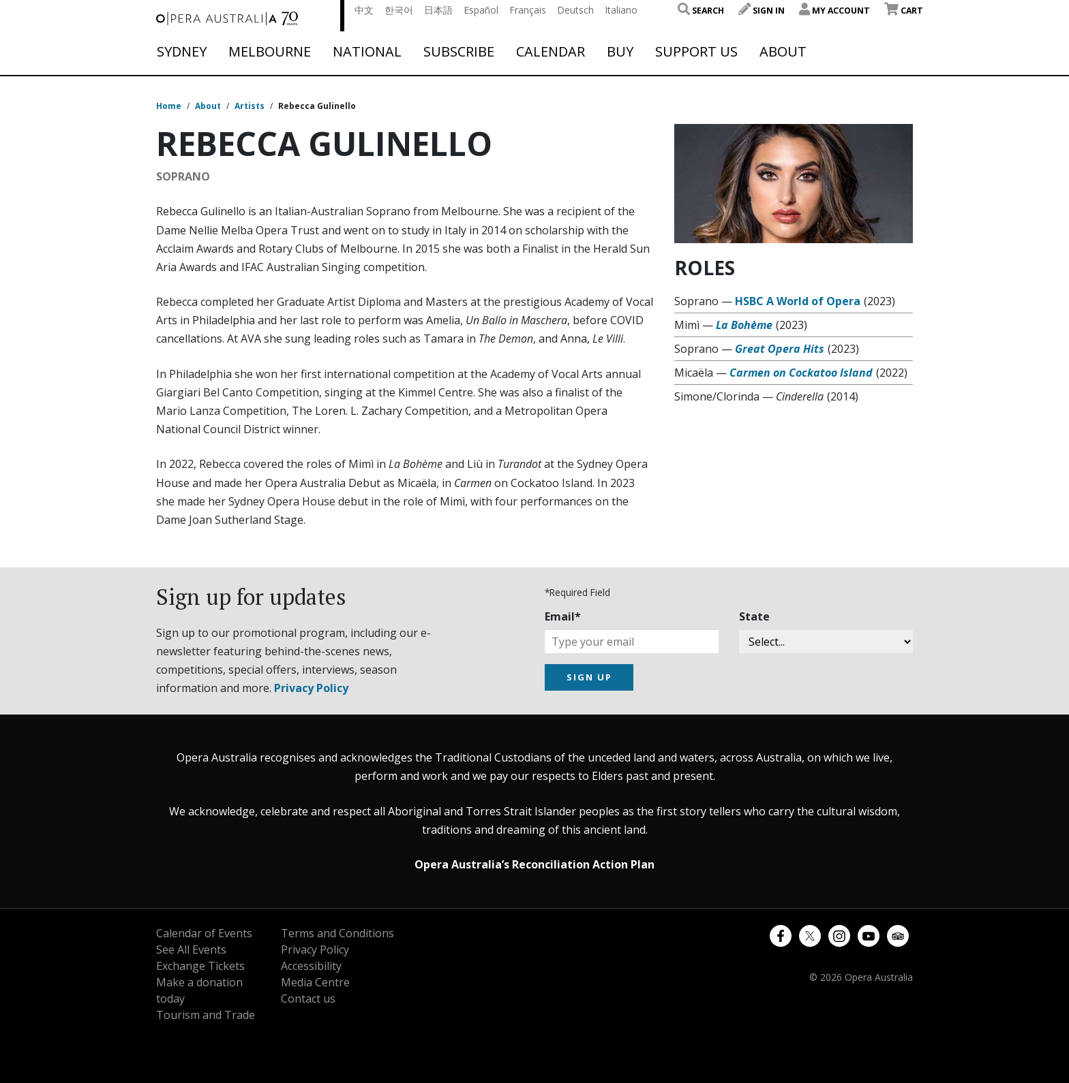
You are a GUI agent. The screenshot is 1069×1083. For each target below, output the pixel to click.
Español (481, 9)
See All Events (191, 949)
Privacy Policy (311, 687)
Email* (563, 616)
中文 (364, 9)
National (367, 52)
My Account (834, 10)
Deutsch (575, 9)
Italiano (621, 9)
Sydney (182, 52)
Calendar (550, 52)
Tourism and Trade (205, 1014)
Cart (903, 10)
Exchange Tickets (200, 965)
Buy (620, 52)
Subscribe (458, 52)
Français (527, 9)
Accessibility (311, 965)
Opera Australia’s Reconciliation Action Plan (534, 864)
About (783, 52)
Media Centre (315, 982)
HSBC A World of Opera (797, 301)
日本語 (438, 9)
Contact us (308, 998)
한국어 (399, 9)
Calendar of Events (204, 933)
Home (168, 106)
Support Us (696, 52)
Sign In (761, 10)
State (754, 616)
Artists (250, 106)
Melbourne (269, 52)
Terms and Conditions (337, 933)
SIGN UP (589, 677)
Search (701, 10)
